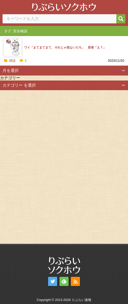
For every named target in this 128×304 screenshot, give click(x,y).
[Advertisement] (38, 166)
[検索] (120, 18)
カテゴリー (10, 78)
